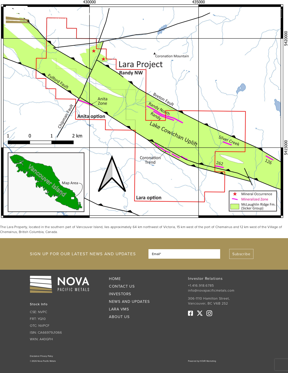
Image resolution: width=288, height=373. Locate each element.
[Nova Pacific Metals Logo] (36, 7)
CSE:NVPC (92, 14)
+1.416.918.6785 (201, 285)
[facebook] (190, 313)
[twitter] (200, 313)
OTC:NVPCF (121, 14)
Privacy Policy (46, 356)
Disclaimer (35, 356)
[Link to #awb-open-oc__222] (277, 14)
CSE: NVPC (38, 311)
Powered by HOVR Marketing (202, 361)
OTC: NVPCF (39, 325)
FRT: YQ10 (37, 318)
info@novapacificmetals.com (211, 290)
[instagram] (209, 313)
